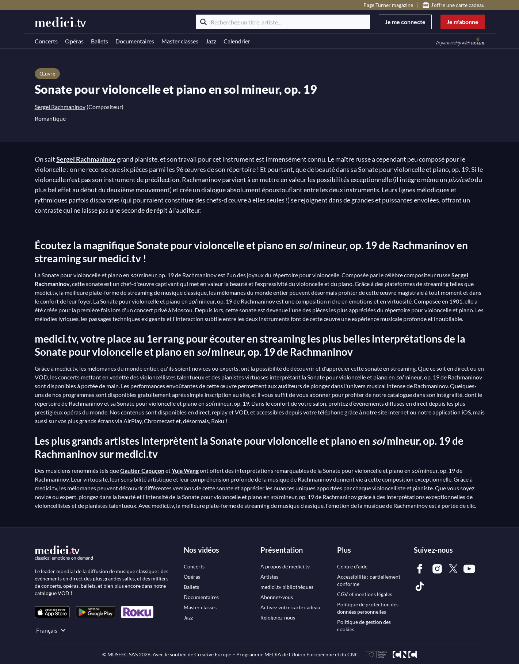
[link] (52, 612)
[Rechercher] (203, 22)
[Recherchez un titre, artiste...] (283, 22)
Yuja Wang (185, 470)
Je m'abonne (462, 21)
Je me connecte (405, 21)
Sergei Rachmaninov (60, 106)
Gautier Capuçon (142, 470)
